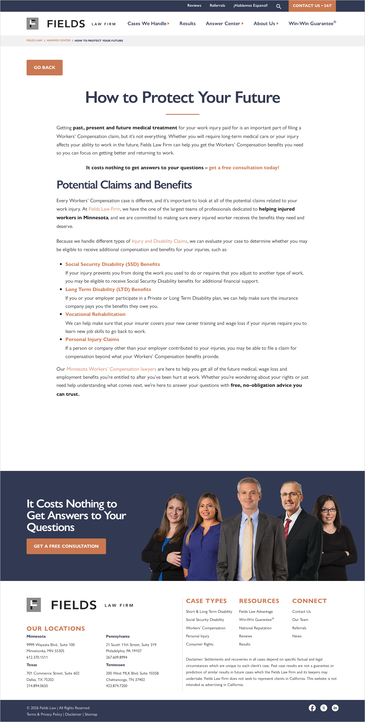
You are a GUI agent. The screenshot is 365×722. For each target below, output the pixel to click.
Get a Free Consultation (66, 546)
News (297, 635)
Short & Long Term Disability (209, 611)
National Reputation (255, 627)
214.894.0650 (37, 685)
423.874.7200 (116, 685)
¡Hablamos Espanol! (251, 5)
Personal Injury (197, 635)
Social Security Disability (205, 619)
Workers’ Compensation (205, 627)
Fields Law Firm (104, 208)
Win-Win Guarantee (312, 23)
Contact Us (301, 611)
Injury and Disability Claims (159, 240)
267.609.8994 (116, 657)
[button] (279, 6)
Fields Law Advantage (256, 611)
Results (188, 23)
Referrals (217, 5)
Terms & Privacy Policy (44, 714)
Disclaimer (73, 714)
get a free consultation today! (244, 168)
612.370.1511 (37, 657)
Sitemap (91, 714)
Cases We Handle (147, 23)
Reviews (194, 5)
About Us (264, 23)
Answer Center (223, 23)
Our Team (300, 619)
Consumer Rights (199, 644)
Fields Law (35, 40)
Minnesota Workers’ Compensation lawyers (111, 368)
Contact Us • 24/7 (312, 5)
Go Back (44, 67)
